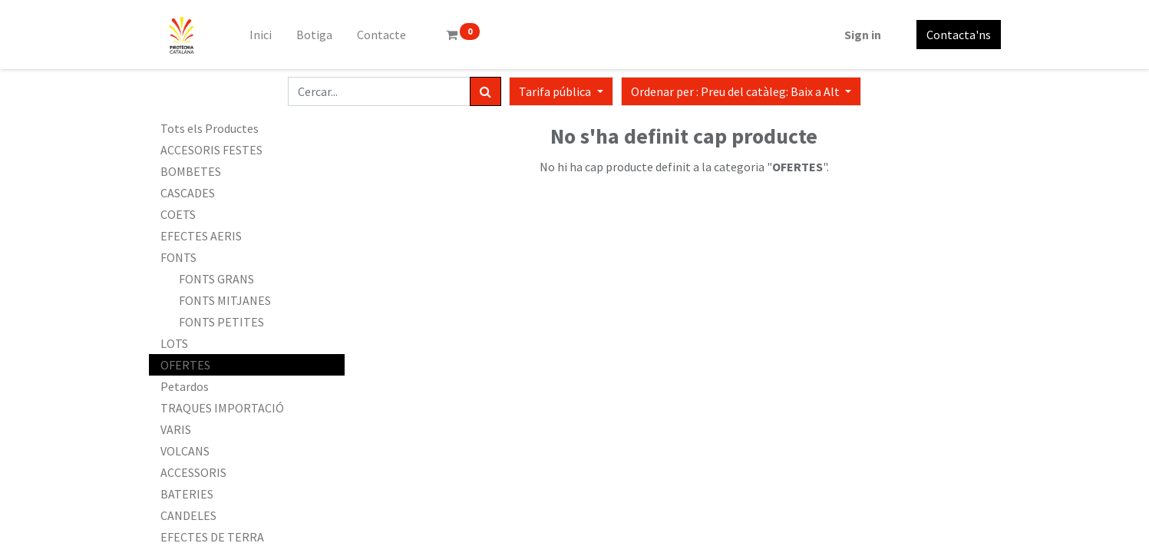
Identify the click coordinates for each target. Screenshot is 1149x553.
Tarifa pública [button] (556, 91)
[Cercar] (485, 91)
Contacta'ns (958, 34)
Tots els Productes (209, 128)
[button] (741, 91)
